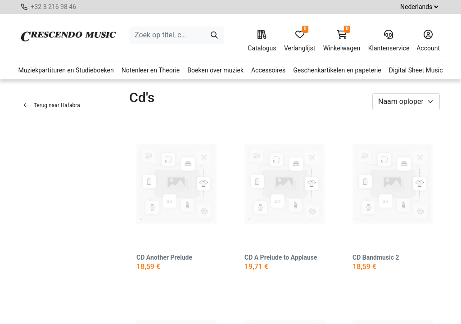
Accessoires (268, 70)
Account (428, 41)
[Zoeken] (214, 35)
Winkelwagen (342, 41)
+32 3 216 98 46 (53, 6)
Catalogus (262, 41)
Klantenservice (388, 41)
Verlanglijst (299, 41)
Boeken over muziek (215, 70)
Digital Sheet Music (416, 70)
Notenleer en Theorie (151, 70)
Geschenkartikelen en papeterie (337, 70)
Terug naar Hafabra (52, 105)
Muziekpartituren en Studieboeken (65, 70)
